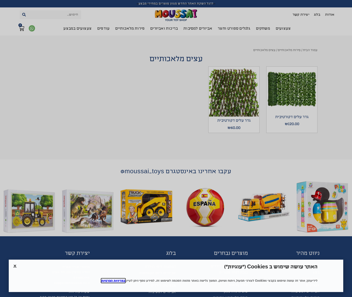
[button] (15, 271)
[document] (176, 148)
